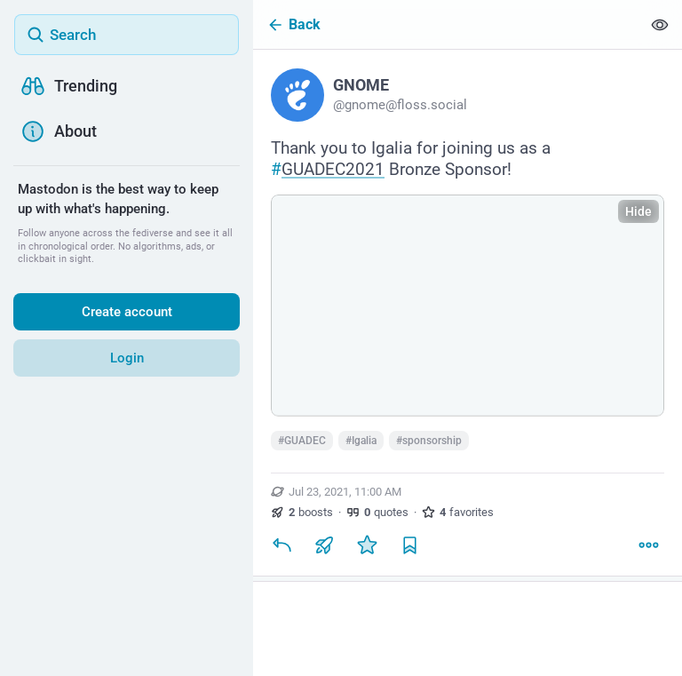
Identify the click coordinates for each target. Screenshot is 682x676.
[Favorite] (367, 545)
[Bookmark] (409, 545)
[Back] (447, 24)
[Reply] (281, 545)
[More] (648, 545)
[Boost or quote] (324, 545)
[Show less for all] (659, 24)
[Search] (126, 34)
